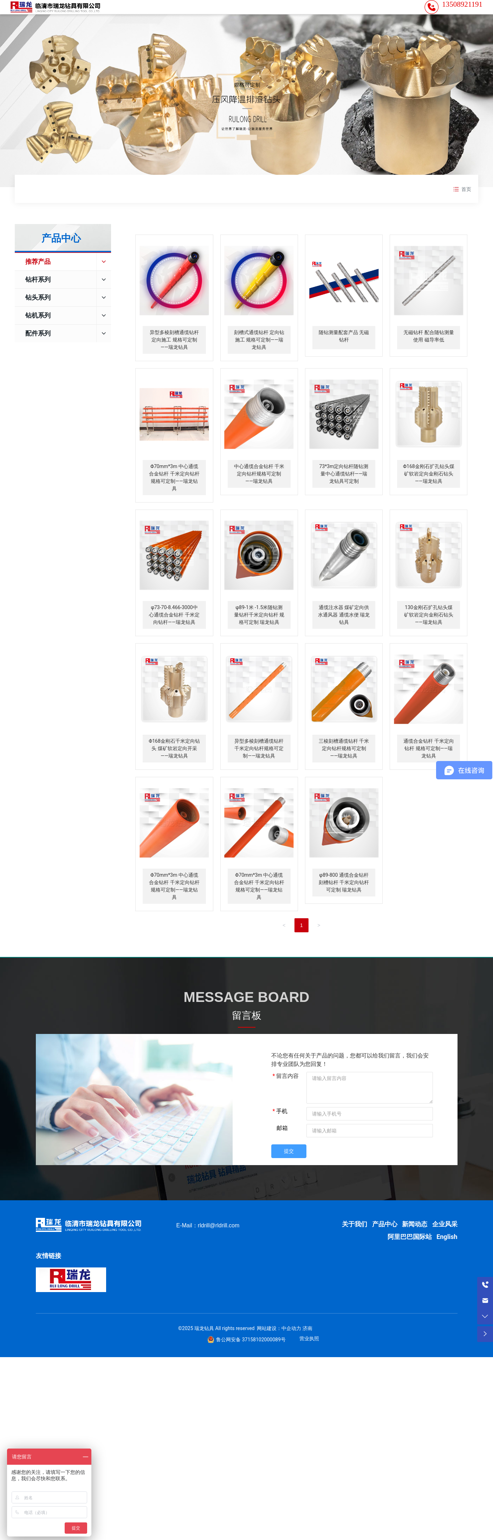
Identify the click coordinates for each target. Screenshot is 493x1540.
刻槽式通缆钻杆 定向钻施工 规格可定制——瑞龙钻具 (259, 361)
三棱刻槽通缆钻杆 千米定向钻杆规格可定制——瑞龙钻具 (344, 769)
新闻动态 (414, 1245)
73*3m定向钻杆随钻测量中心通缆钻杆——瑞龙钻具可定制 (344, 495)
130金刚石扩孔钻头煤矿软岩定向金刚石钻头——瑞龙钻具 (428, 636)
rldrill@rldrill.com (218, 1247)
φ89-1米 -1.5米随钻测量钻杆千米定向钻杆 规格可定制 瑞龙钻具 (259, 636)
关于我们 (355, 1245)
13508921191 (462, 15)
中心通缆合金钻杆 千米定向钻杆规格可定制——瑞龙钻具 (259, 495)
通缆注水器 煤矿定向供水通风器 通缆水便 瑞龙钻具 (344, 636)
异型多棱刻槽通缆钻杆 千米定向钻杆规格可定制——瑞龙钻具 (259, 769)
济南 (307, 1349)
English (446, 1257)
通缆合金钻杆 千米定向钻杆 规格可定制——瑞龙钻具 (428, 769)
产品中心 (384, 1245)
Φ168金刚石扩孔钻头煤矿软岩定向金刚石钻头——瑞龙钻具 (428, 495)
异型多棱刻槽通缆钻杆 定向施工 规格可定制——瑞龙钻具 (174, 361)
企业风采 (445, 1245)
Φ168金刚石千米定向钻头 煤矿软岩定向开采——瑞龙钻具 (174, 769)
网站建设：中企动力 (279, 1349)
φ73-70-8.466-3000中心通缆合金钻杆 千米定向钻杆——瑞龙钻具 (174, 636)
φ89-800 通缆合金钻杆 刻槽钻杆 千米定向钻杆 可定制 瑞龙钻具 (344, 903)
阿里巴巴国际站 (410, 1257)
